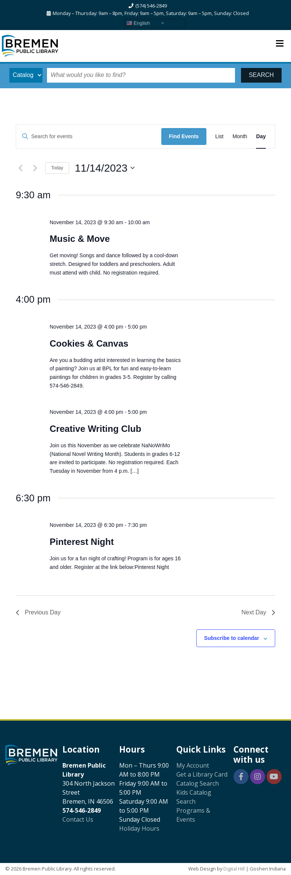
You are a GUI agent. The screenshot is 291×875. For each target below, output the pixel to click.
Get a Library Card (201, 774)
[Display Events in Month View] (239, 136)
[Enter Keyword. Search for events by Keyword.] (88, 136)
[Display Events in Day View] (261, 136)
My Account (192, 765)
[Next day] (34, 167)
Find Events (184, 136)
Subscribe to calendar (231, 638)
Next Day (258, 612)
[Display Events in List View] (219, 136)
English (138, 23)
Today (57, 167)
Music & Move (80, 239)
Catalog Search (197, 783)
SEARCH (261, 75)
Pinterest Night (82, 542)
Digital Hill (234, 868)
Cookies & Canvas (89, 343)
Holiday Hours (139, 828)
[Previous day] (20, 167)
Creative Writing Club (95, 429)
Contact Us (77, 819)
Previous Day (38, 612)
